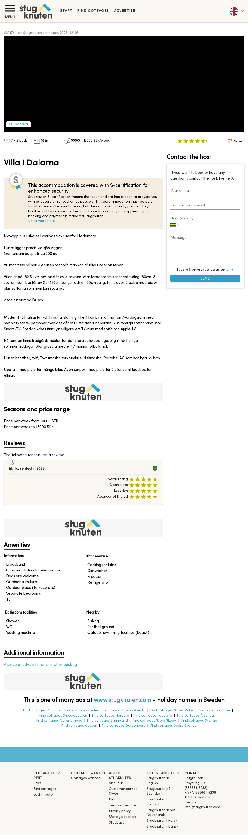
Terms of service (122, 805)
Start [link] (66, 11)
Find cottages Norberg (110, 715)
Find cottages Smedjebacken (63, 715)
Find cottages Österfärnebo (59, 720)
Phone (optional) (181, 218)
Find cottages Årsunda (195, 715)
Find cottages (93, 11)
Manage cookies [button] (122, 817)
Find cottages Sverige (199, 720)
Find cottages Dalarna (41, 710)
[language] (236, 11)
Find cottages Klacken (79, 725)
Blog (112, 799)
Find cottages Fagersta (153, 715)
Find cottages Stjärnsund (107, 720)
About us (116, 783)
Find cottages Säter (214, 710)
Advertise (124, 11)
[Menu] (9, 8)
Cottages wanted (86, 778)
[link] (164, 783)
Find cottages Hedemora (85, 710)
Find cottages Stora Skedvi (154, 720)
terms (229, 269)
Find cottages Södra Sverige (173, 725)
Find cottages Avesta (128, 710)
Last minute (43, 794)
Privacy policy (120, 811)
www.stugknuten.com (122, 700)
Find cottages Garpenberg (124, 725)
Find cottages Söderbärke (171, 710)
